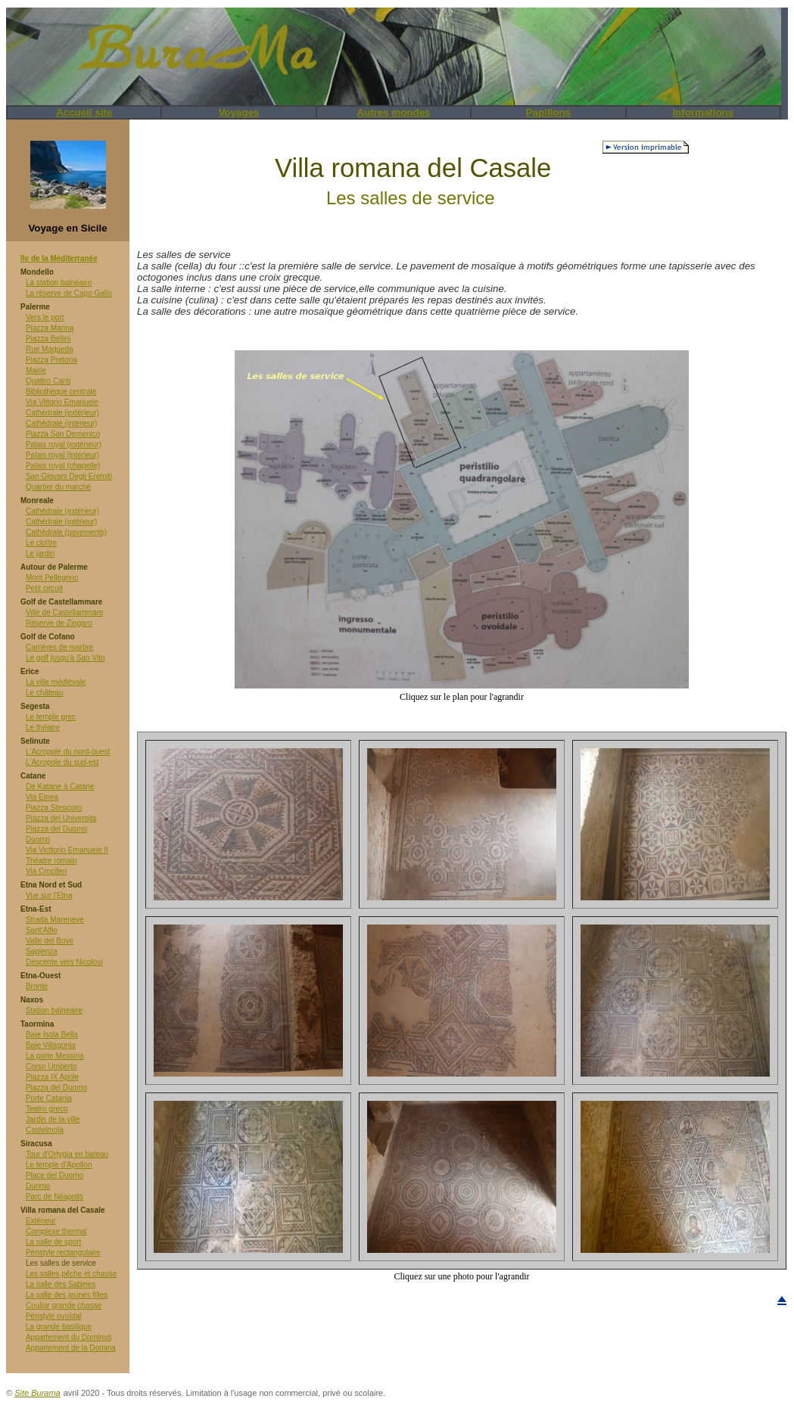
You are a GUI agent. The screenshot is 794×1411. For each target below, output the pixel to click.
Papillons (548, 112)
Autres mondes (393, 112)
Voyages (239, 112)
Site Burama (37, 1392)
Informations (702, 112)
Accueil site (84, 112)
